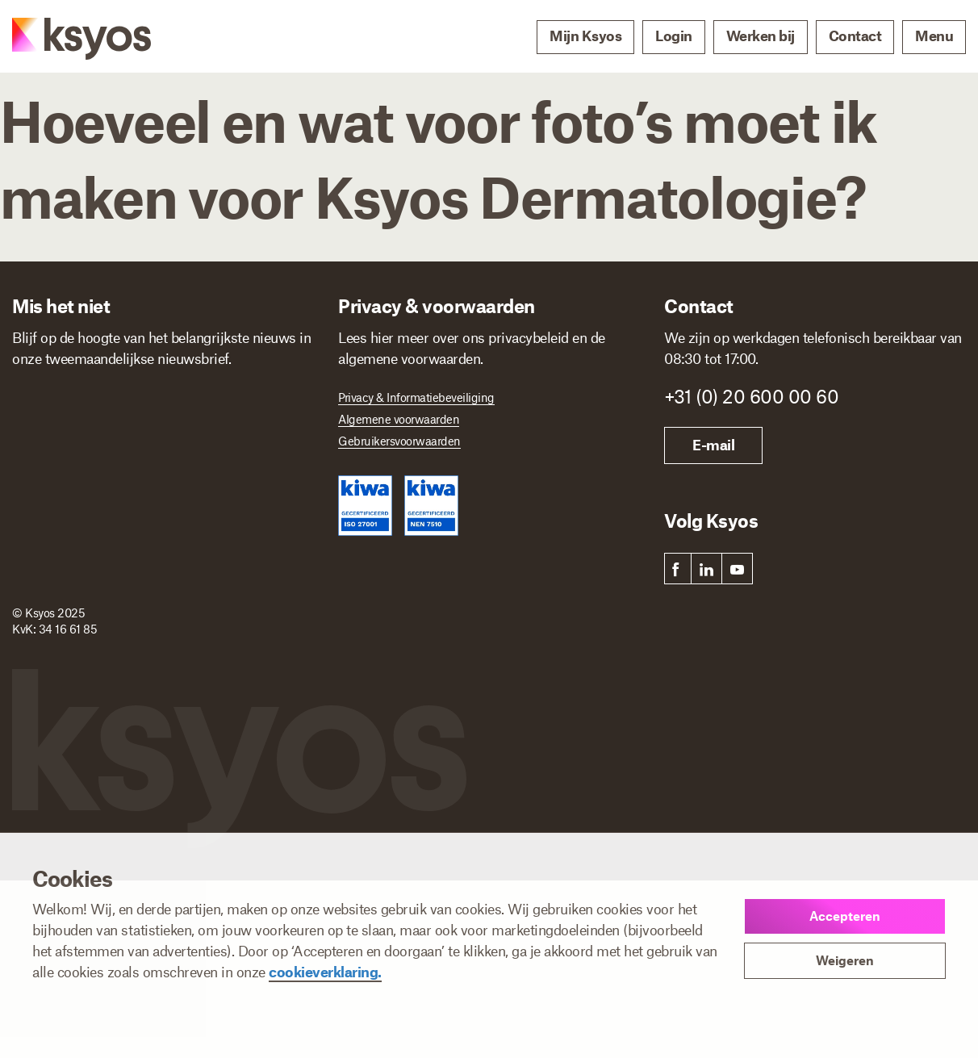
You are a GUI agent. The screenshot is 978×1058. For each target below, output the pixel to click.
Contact (855, 35)
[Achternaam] (242, 421)
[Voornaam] (83, 421)
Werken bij (760, 35)
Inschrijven (84, 617)
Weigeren (845, 960)
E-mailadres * (52, 466)
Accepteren (844, 915)
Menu (934, 35)
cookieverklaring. (325, 972)
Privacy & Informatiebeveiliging (416, 397)
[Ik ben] (169, 559)
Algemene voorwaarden (398, 419)
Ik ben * (36, 536)
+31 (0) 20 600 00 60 (751, 396)
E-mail (713, 445)
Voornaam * (48, 396)
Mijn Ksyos (585, 35)
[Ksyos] (65, 37)
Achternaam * (211, 396)
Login (673, 35)
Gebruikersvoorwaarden (399, 440)
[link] (676, 569)
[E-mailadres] (163, 491)
